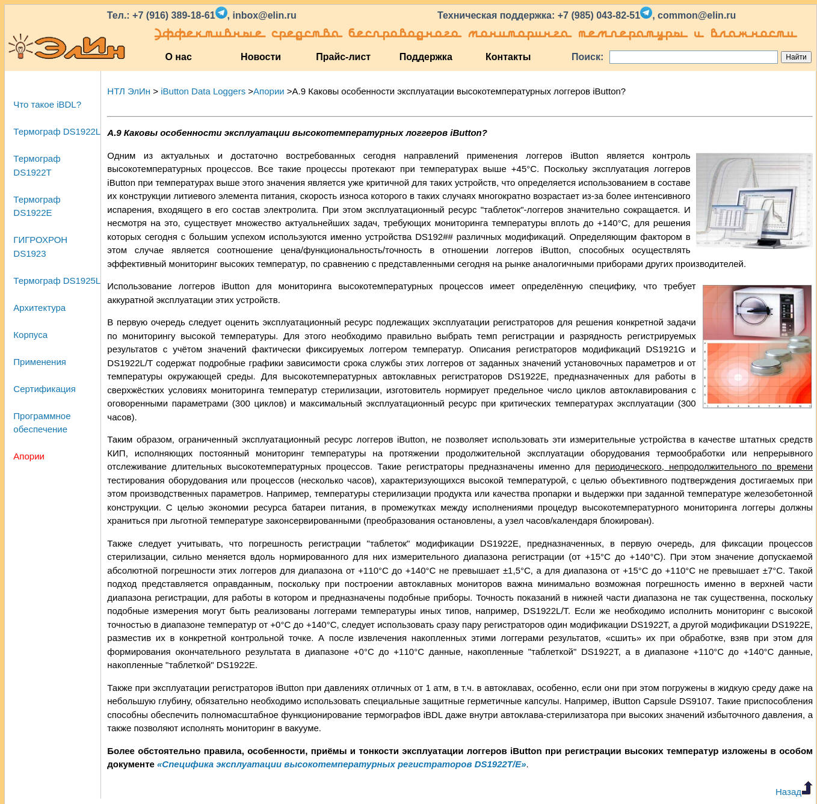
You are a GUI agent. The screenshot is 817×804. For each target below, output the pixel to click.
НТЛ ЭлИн (128, 91)
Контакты (508, 57)
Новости (261, 57)
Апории (29, 456)
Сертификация (44, 389)
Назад (794, 792)
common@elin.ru (697, 15)
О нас (178, 57)
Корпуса (30, 335)
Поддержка (425, 57)
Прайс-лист (343, 57)
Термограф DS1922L (56, 131)
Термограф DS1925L (56, 280)
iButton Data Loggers (203, 91)
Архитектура (39, 307)
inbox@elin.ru (264, 15)
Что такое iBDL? (47, 104)
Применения (39, 362)
